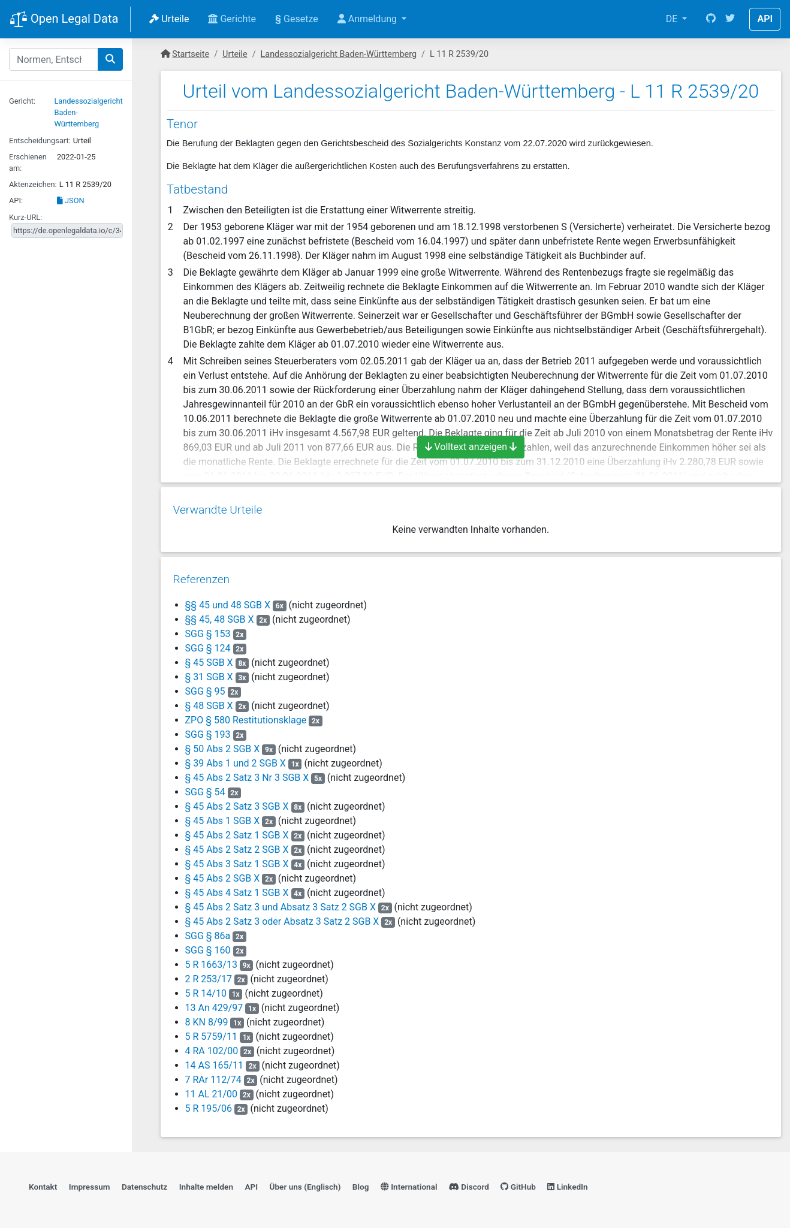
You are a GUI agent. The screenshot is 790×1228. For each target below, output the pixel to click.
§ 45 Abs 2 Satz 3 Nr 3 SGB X (247, 773)
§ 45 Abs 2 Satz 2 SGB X (236, 845)
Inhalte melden (206, 1183)
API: (16, 200)
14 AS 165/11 (214, 1061)
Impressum (89, 1183)
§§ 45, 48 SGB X (219, 615)
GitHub (518, 1183)
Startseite (190, 54)
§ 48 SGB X (209, 701)
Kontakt (43, 1183)
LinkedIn (567, 1183)
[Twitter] (730, 19)
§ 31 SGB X (209, 672)
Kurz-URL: (25, 217)
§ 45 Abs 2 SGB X (222, 874)
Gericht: (22, 100)
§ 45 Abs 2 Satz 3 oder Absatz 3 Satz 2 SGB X (282, 917)
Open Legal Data (64, 20)
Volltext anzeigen (471, 446)
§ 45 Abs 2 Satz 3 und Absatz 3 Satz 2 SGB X (280, 903)
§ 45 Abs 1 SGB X (222, 816)
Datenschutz (144, 1183)
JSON (71, 200)
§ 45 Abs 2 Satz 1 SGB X (236, 831)
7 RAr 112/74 (213, 1075)
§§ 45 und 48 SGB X (227, 601)
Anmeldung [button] (368, 19)
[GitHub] (710, 19)
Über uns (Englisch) (305, 1183)
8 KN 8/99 (206, 1018)
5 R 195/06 (208, 1104)
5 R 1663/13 (211, 960)
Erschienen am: (28, 162)
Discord (469, 1183)
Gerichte (232, 19)
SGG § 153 (209, 629)
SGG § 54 (206, 787)
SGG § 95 (206, 687)
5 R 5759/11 (211, 1032)
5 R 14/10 (205, 989)
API (765, 19)
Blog (360, 1183)
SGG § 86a (209, 931)
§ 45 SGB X (209, 658)
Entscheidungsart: (40, 140)
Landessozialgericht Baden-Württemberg (339, 54)
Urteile (169, 19)
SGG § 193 (209, 730)
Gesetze (296, 19)
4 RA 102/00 (211, 1046)
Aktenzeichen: (33, 184)
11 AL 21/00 (211, 1090)
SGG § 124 (209, 644)
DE (673, 19)
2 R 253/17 (208, 974)
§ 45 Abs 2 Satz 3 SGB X (236, 802)
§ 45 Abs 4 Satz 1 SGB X (236, 888)
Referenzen (201, 575)
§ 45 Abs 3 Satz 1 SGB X (236, 859)
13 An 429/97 (214, 1003)
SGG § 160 (209, 946)
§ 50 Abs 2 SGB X (222, 744)
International (409, 1183)
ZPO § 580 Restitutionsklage (245, 716)
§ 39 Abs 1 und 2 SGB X (235, 759)
